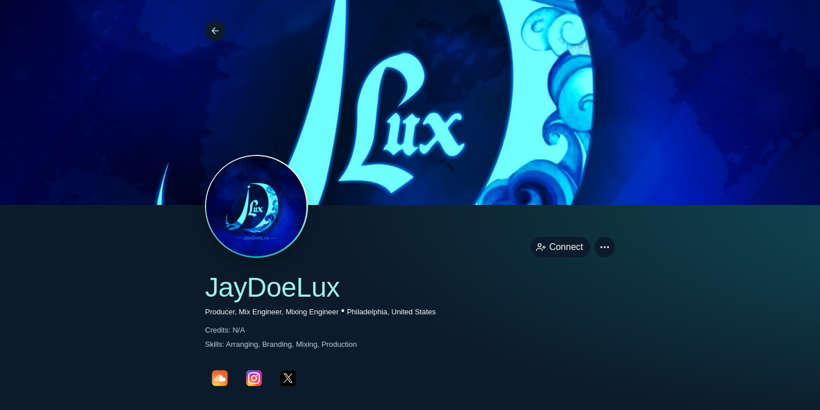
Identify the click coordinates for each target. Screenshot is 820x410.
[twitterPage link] (288, 378)
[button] (604, 247)
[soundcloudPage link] (220, 378)
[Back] (215, 30)
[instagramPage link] (254, 378)
